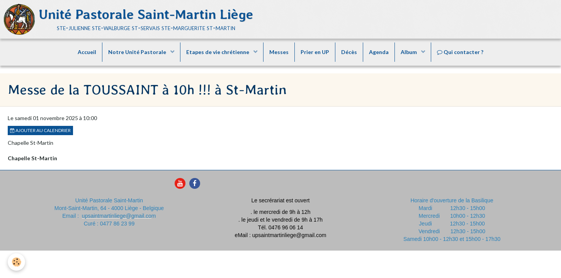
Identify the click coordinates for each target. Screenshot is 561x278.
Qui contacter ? (460, 52)
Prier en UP (315, 52)
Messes (279, 52)
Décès (349, 52)
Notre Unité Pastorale (137, 52)
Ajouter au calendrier (40, 130)
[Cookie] (16, 262)
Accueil (87, 52)
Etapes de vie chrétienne (218, 52)
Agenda (379, 52)
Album (409, 52)
